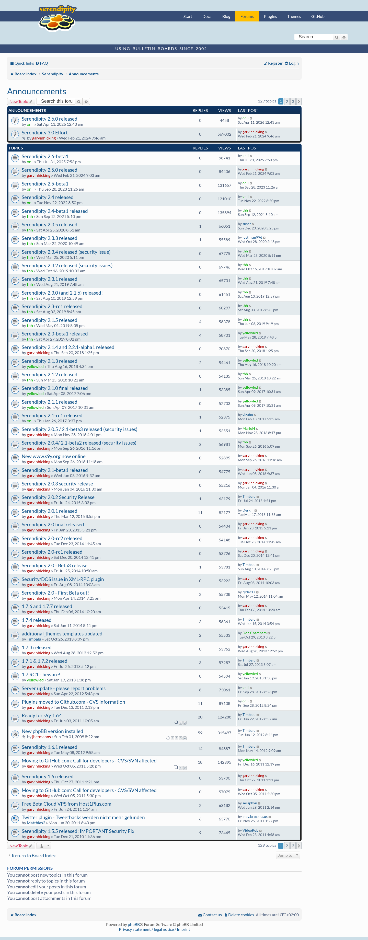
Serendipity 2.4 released (48, 197)
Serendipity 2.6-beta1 (45, 156)
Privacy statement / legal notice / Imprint (154, 929)
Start (187, 16)
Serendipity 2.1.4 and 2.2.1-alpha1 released (68, 347)
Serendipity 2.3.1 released (49, 279)
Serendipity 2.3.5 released (49, 224)
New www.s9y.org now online (54, 456)
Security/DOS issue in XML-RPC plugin (63, 579)
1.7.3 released (37, 647)
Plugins (270, 16)
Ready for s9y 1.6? (41, 715)
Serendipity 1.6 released (48, 776)
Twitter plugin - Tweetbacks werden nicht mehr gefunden (83, 817)
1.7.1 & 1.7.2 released (44, 661)
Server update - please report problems (64, 688)
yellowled (250, 333)
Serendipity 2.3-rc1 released (52, 306)
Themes (294, 16)
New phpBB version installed (52, 731)
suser (247, 224)
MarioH (249, 428)
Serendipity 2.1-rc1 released (52, 415)
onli (30, 124)
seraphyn (250, 803)
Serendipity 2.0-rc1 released (52, 552)
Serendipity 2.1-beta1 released (55, 470)
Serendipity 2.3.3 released (49, 238)
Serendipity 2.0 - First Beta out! (55, 593)
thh (30, 216)
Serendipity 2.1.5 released (49, 320)
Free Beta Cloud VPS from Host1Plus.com (66, 804)
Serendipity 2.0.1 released (49, 511)
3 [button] (293, 101)
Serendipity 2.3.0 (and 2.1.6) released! (62, 293)
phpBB (134, 924)
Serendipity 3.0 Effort (45, 132)
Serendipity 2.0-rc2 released (52, 538)
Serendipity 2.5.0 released (49, 170)
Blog (226, 16)
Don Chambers (255, 633)
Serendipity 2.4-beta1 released (55, 211)
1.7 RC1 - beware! (41, 674)
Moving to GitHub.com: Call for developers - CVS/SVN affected (89, 760)
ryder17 (249, 592)
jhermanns (41, 736)
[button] (299, 101)
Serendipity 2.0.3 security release (57, 483)
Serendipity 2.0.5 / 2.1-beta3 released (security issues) (79, 429)
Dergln (248, 510)
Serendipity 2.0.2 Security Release (58, 497)
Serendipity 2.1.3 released (49, 361)
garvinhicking (44, 137)
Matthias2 (36, 822)
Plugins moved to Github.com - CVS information (73, 702)
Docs (206, 16)
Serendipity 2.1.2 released (49, 374)
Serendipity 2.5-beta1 (45, 184)
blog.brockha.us (255, 816)
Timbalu (249, 496)
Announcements (36, 91)
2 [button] (287, 101)
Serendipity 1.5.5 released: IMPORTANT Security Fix (78, 831)
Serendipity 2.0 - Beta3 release (54, 565)
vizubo (248, 414)
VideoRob (250, 830)
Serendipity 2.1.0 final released (55, 388)
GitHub (318, 16)
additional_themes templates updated (62, 633)
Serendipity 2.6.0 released (49, 119)
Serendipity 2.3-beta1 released (55, 333)
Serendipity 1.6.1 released (49, 747)
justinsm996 (252, 237)
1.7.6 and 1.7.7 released (47, 606)
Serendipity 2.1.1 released (49, 402)
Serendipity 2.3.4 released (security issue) (66, 252)
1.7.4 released (37, 620)
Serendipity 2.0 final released (53, 524)
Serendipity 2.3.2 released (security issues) (67, 265)
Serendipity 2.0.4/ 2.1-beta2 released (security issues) (79, 443)
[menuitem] (41, 63)
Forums (247, 16)
